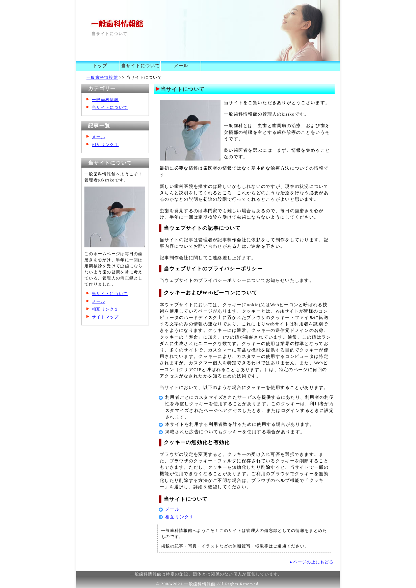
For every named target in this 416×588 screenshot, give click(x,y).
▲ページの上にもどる (311, 562)
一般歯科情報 (105, 99)
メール (181, 66)
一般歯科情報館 (102, 77)
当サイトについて (140, 66)
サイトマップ (105, 317)
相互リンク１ (179, 517)
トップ (100, 66)
